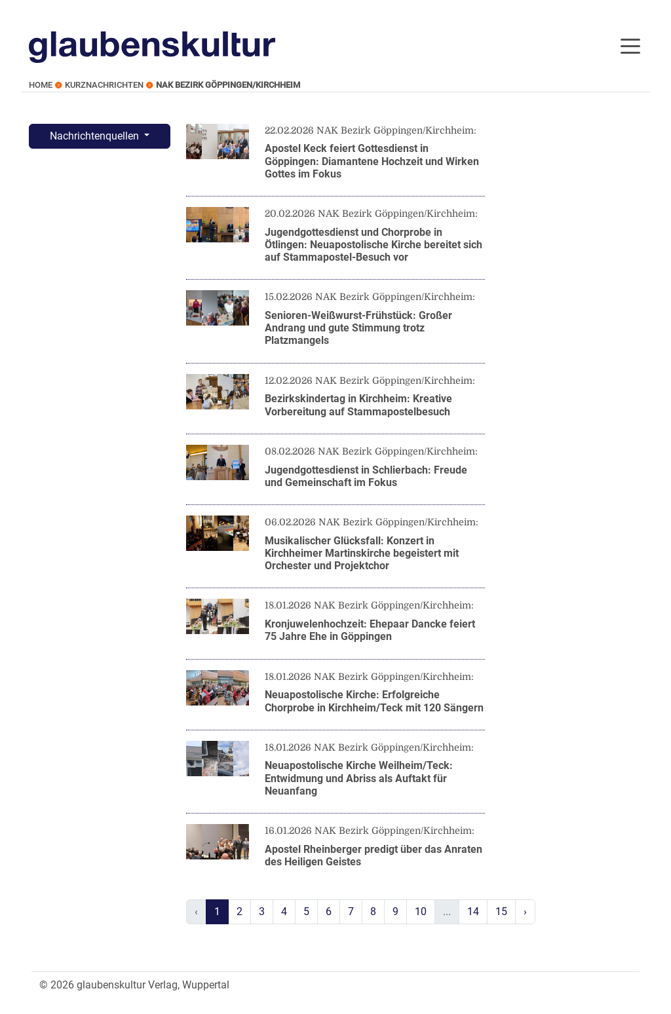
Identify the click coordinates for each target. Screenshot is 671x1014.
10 (421, 911)
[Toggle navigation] (630, 45)
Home (40, 85)
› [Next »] (525, 911)
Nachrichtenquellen (96, 136)
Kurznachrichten (104, 85)
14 (473, 911)
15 (501, 911)
